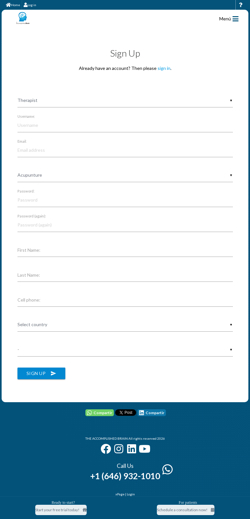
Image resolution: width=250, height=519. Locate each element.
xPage (120, 494)
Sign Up (42, 373)
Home (13, 5)
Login (131, 494)
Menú (228, 19)
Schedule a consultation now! (185, 509)
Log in (30, 5)
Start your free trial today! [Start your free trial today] (61, 509)
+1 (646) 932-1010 (125, 476)
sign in (164, 68)
